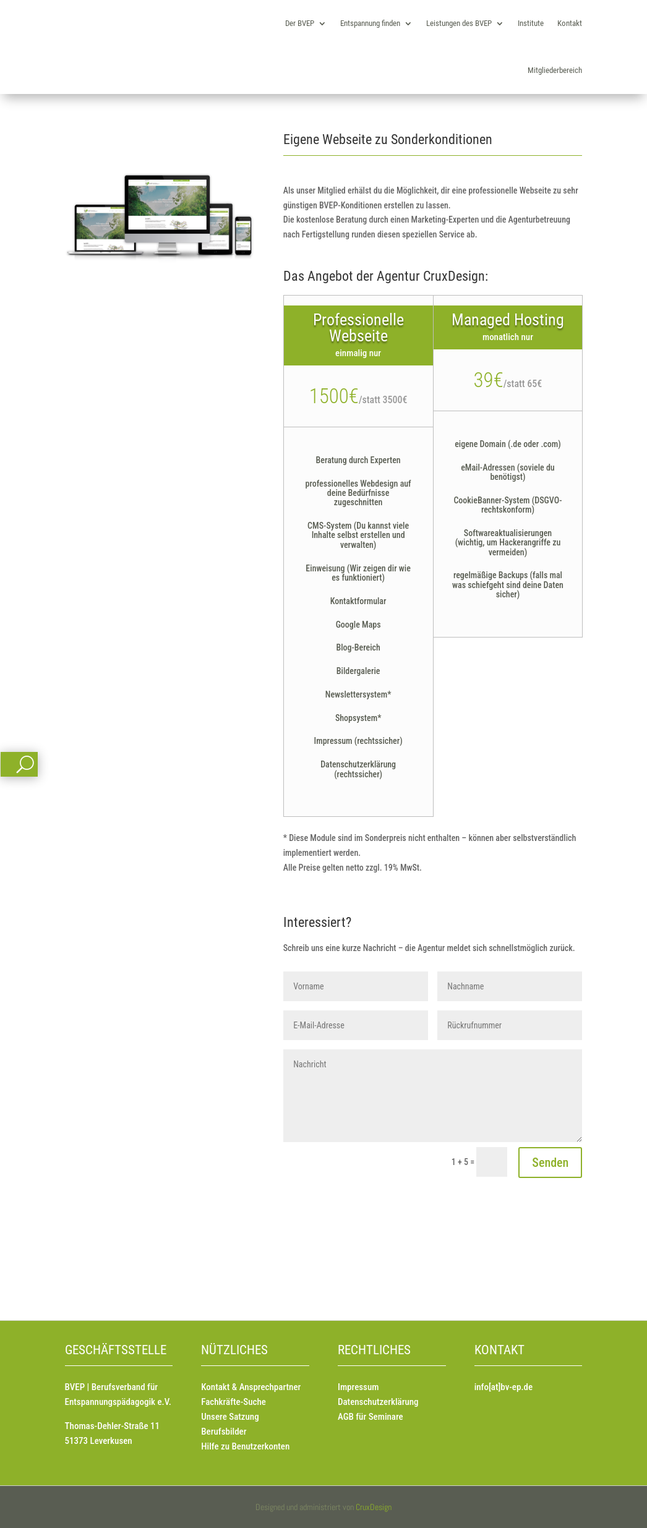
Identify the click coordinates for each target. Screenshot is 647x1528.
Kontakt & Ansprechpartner (251, 1387)
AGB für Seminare (370, 1416)
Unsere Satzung (230, 1416)
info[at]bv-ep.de (503, 1387)
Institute (531, 23)
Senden (550, 1162)
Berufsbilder (223, 1431)
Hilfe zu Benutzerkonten (245, 1446)
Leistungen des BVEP (459, 23)
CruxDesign (374, 1507)
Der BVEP (299, 23)
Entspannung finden (370, 23)
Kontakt (569, 23)
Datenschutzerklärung (378, 1401)
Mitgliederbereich (555, 70)
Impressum (358, 1387)
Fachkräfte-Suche (233, 1401)
